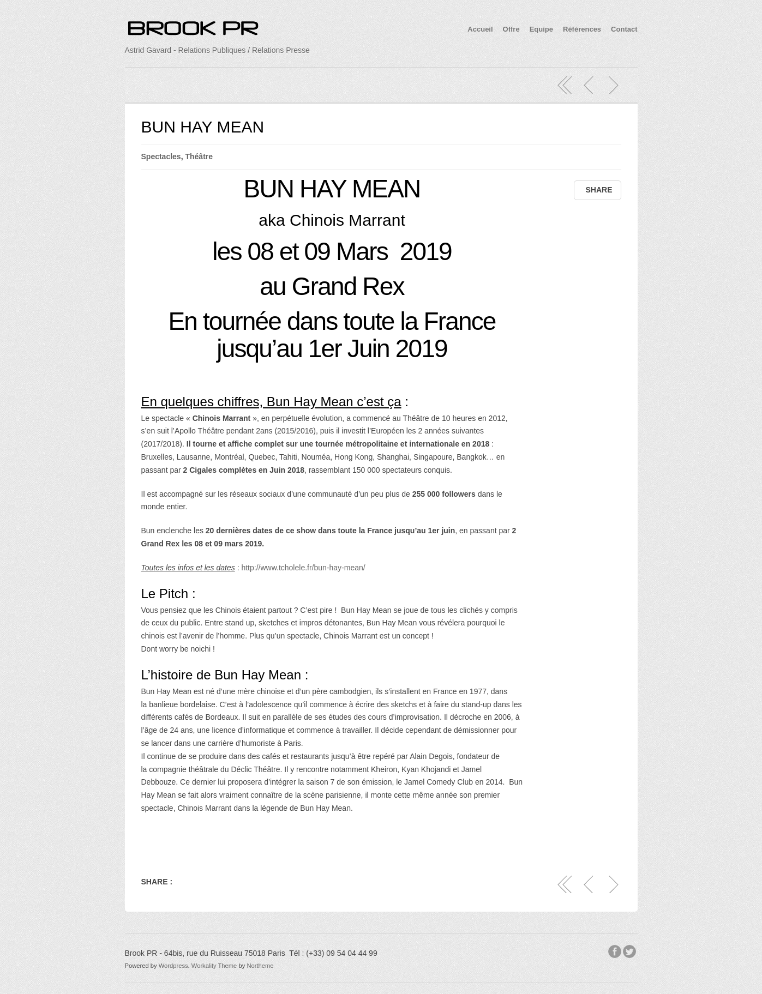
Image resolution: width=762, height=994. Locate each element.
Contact (624, 29)
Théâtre (199, 156)
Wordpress (173, 965)
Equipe (541, 29)
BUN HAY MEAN (203, 127)
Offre (511, 29)
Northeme (260, 965)
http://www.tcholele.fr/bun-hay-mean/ (303, 567)
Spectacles (161, 156)
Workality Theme (214, 965)
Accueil (480, 29)
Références (582, 29)
